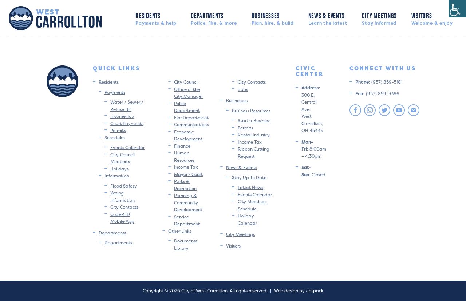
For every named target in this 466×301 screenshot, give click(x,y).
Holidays (119, 169)
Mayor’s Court (188, 174)
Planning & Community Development (188, 202)
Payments (114, 92)
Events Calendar (127, 147)
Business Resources (251, 111)
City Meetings (379, 18)
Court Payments (126, 123)
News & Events (328, 18)
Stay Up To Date (249, 177)
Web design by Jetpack (298, 291)
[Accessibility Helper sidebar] (457, 8)
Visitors (432, 18)
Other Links (179, 231)
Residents (155, 18)
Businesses (273, 18)
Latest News (250, 187)
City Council (186, 82)
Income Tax (122, 116)
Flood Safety (123, 186)
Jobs (243, 89)
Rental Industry (254, 135)
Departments (214, 18)
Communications (191, 124)
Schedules (114, 138)
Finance (182, 146)
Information (116, 176)
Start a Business (254, 120)
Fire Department (191, 118)
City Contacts (124, 207)
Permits (118, 130)
